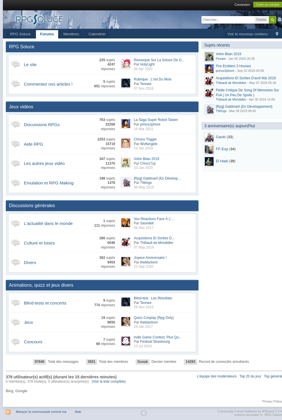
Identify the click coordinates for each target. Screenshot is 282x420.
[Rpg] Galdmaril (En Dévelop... (157, 178)
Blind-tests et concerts (45, 302)
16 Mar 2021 (143, 129)
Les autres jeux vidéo (44, 163)
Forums (47, 34)
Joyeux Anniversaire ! (150, 258)
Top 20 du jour (250, 376)
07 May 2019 (144, 247)
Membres (71, 34)
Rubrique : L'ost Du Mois (153, 79)
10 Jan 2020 (143, 168)
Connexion (242, 4)
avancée (279, 19)
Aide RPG (33, 144)
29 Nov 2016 (143, 307)
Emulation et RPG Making (49, 182)
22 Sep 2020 (143, 267)
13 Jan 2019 (143, 148)
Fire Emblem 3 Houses (233, 66)
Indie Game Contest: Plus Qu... (158, 337)
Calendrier (97, 34)
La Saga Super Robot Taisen (156, 120)
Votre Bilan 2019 (146, 159)
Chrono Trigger (145, 139)
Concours (33, 341)
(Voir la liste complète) (109, 381)
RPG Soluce (20, 34)
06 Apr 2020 (143, 69)
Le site (30, 64)
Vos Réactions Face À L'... (154, 219)
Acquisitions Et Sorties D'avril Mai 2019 (246, 78)
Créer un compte (267, 4)
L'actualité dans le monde (48, 223)
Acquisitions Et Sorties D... (154, 238)
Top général (273, 376)
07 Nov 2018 (143, 88)
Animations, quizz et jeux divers (41, 285)
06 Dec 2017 (143, 228)
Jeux (28, 322)
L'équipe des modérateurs (217, 376)
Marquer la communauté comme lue (41, 411)
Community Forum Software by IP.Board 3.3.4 (250, 411)
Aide (78, 411)
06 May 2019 (144, 187)
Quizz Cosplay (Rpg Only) (154, 318)
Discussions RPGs (42, 124)
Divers (30, 262)
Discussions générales (32, 205)
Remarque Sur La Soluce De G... (159, 60)
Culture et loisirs (39, 242)
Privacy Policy (272, 401)
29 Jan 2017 (143, 327)
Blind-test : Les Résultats (153, 298)
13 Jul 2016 (143, 346)
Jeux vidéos (21, 106)
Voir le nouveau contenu (248, 34)
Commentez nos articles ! (48, 84)
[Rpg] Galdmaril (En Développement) (244, 107)
